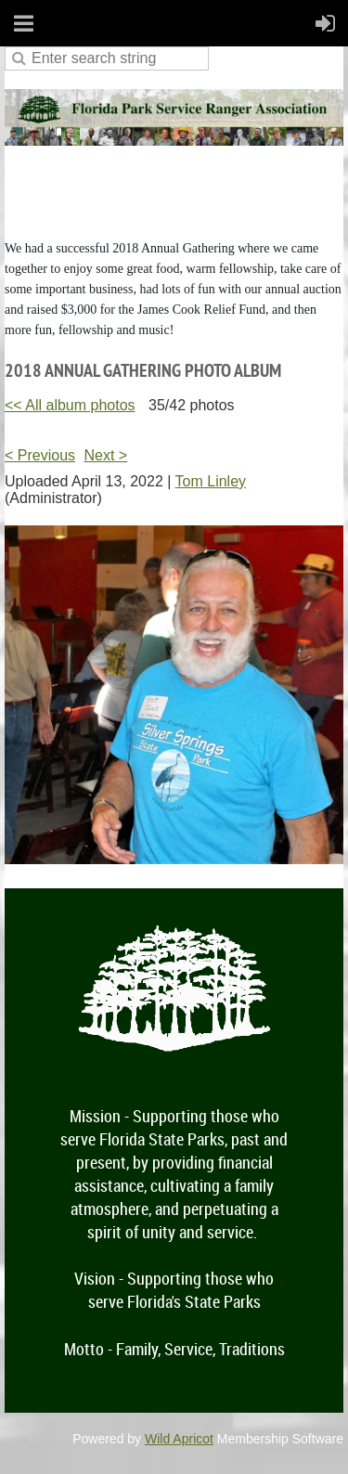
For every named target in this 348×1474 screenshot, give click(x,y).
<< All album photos (70, 405)
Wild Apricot (179, 1438)
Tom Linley (210, 481)
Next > (106, 455)
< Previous (40, 455)
